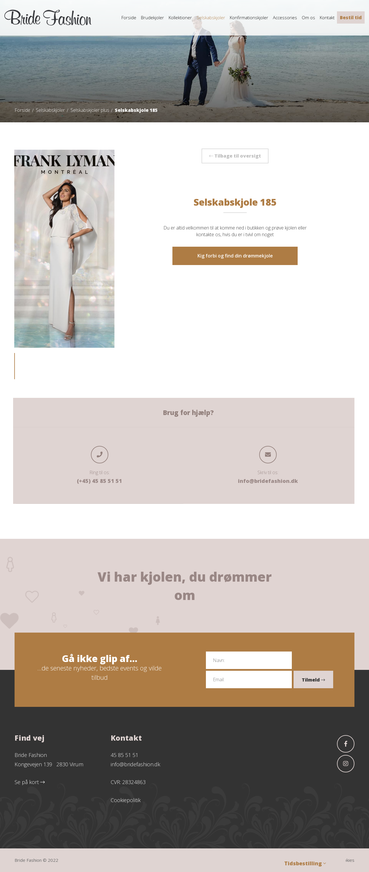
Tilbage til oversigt (235, 156)
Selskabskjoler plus (89, 110)
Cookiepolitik (126, 800)
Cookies (346, 860)
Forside (22, 110)
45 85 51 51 (124, 754)
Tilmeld (313, 680)
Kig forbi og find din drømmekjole (235, 256)
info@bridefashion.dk (268, 480)
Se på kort (30, 782)
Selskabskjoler (50, 110)
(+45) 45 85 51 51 (99, 480)
